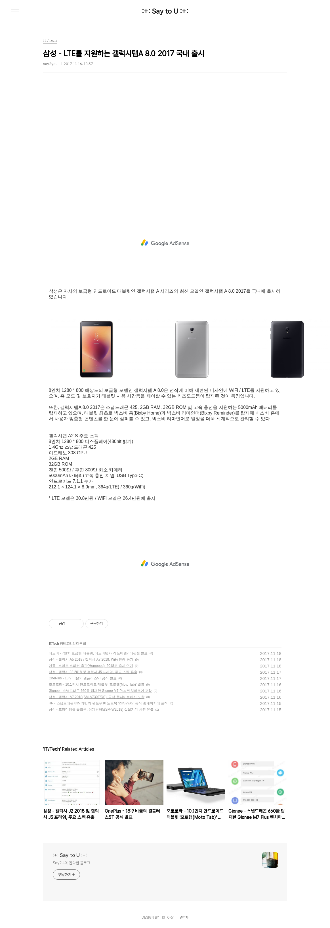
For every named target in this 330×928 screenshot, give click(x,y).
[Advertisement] (165, 149)
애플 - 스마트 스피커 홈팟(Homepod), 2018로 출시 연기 (91, 666)
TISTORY (167, 917)
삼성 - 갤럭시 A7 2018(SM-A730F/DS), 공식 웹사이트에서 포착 (96, 697)
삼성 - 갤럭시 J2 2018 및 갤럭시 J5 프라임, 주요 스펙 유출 (93, 672)
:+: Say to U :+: (165, 11)
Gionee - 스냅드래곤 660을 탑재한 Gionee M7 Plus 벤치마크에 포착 (100, 691)
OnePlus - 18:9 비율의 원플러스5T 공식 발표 (83, 678)
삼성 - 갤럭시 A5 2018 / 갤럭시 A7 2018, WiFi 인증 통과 (91, 659)
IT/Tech (54, 644)
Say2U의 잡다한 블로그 (72, 863)
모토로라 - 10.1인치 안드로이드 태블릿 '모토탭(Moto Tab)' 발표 (96, 684)
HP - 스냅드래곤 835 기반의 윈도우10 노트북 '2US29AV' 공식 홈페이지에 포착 (108, 703)
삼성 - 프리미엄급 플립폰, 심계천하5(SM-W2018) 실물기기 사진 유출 (101, 709)
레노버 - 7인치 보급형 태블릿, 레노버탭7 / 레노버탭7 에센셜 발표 (98, 653)
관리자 (184, 917)
